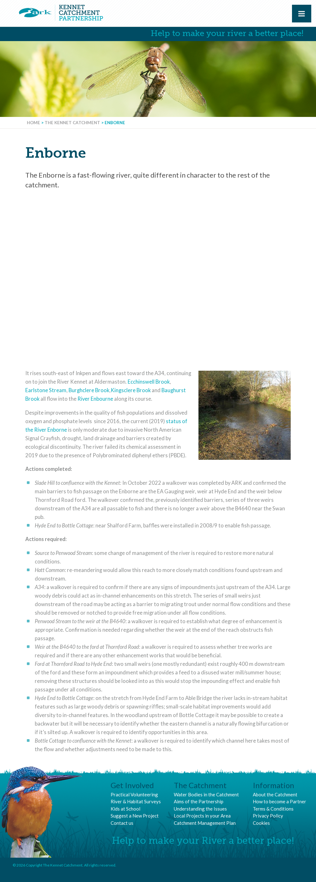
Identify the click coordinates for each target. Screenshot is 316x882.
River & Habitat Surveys (136, 801)
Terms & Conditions (273, 809)
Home (33, 122)
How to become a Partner (279, 801)
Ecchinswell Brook (149, 382)
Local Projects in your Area (202, 815)
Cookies (261, 823)
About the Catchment (275, 794)
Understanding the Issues (200, 809)
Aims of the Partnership (198, 801)
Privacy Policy (268, 815)
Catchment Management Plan (205, 823)
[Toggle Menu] (301, 13)
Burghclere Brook (89, 390)
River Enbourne (95, 399)
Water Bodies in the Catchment (206, 794)
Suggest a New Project (135, 815)
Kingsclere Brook (131, 390)
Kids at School (125, 809)
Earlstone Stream (45, 390)
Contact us (122, 823)
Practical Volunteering (134, 794)
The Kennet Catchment (72, 122)
